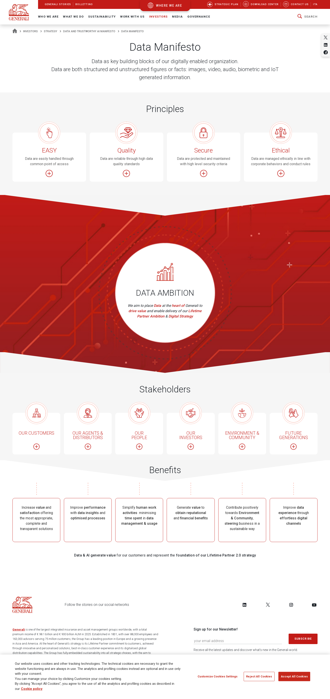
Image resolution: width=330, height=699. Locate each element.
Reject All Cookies (259, 678)
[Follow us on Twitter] (268, 604)
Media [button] (177, 16)
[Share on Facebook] (325, 52)
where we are (169, 5)
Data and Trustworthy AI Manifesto (89, 31)
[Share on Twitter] (325, 37)
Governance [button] (198, 16)
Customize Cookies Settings (217, 678)
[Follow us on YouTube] (314, 604)
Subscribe (303, 638)
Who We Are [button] (48, 16)
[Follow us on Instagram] (291, 604)
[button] (308, 16)
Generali (18, 629)
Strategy (50, 31)
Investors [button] (158, 16)
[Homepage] (14, 31)
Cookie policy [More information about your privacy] (32, 691)
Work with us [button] (132, 16)
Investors (30, 31)
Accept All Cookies (294, 678)
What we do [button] (73, 16)
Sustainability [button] (102, 16)
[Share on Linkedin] (325, 45)
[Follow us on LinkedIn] (244, 604)
